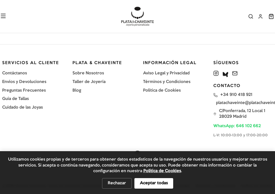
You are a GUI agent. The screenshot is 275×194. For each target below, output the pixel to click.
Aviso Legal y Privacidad (166, 73)
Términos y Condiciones (166, 82)
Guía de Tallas (15, 99)
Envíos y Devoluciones (24, 82)
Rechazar (117, 183)
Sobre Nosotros (88, 73)
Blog (76, 90)
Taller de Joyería (89, 82)
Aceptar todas (154, 183)
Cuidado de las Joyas (22, 107)
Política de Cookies (162, 90)
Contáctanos (14, 73)
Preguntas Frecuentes (24, 90)
